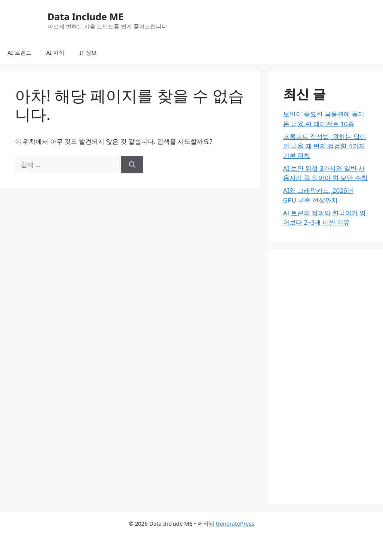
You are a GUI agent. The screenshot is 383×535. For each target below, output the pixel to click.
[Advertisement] (325, 377)
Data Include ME (85, 16)
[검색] (132, 165)
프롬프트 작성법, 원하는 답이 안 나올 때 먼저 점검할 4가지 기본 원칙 (324, 146)
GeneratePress (235, 523)
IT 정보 (88, 52)
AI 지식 (55, 52)
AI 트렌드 (19, 52)
